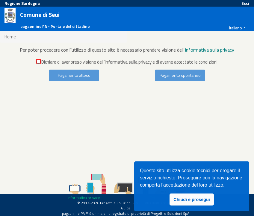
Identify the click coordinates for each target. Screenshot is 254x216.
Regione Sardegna (22, 3)
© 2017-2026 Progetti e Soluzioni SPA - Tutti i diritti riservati (125, 203)
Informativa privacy (83, 198)
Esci (245, 3)
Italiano (235, 28)
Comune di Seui (40, 14)
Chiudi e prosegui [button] (191, 199)
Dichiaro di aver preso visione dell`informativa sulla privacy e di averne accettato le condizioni (127, 61)
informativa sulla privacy (209, 49)
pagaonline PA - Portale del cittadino (55, 26)
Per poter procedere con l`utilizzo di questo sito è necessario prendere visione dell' (102, 49)
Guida (125, 208)
